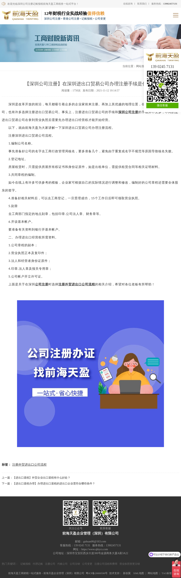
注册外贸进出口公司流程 (29, 464)
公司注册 (41, 284)
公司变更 (87, 563)
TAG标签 (167, 573)
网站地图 (153, 573)
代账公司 (62, 563)
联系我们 (142, 3)
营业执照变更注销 (129, 563)
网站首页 (141, 66)
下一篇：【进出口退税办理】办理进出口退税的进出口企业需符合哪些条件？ (48, 483)
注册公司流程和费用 (105, 563)
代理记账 (38, 563)
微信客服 (162, 105)
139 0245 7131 (162, 66)
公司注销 (75, 563)
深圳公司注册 (128, 112)
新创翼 (127, 573)
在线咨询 (128, 3)
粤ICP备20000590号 (97, 573)
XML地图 (138, 573)
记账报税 (25, 563)
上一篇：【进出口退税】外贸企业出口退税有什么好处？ (36, 477)
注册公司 (50, 563)
